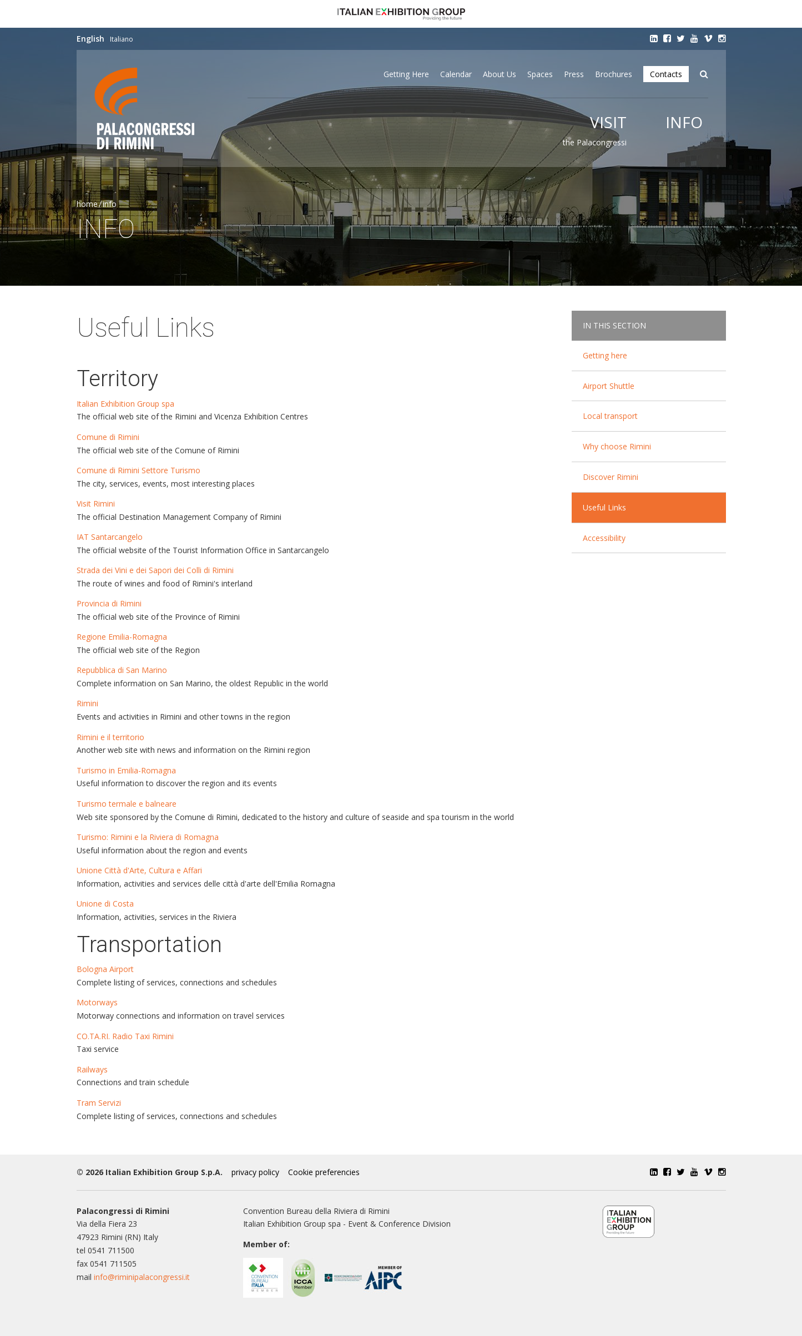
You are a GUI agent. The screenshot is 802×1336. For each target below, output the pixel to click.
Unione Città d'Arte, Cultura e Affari (139, 870)
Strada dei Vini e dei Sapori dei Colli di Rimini (155, 570)
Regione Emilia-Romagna (122, 636)
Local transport (610, 416)
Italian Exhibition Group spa (125, 403)
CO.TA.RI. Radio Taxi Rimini (125, 1036)
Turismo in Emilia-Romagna (126, 770)
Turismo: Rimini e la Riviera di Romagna (148, 837)
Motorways (97, 1002)
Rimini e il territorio (110, 737)
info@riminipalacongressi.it (142, 1277)
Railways (92, 1069)
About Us (499, 74)
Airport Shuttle (608, 386)
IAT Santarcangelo (110, 537)
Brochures (613, 74)
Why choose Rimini (617, 446)
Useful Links (604, 507)
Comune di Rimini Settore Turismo (138, 470)
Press (574, 74)
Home (87, 204)
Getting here (406, 74)
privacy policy (255, 1172)
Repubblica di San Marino (123, 670)
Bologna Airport (105, 969)
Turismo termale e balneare (126, 803)
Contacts (666, 74)
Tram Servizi (99, 1102)
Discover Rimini (610, 477)
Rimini (87, 703)
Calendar (456, 74)
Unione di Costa (105, 903)
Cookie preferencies (324, 1172)
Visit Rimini (99, 503)
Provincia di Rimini (109, 603)
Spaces (540, 74)
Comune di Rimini (108, 437)
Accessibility (604, 538)
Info (684, 122)
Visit (608, 122)
